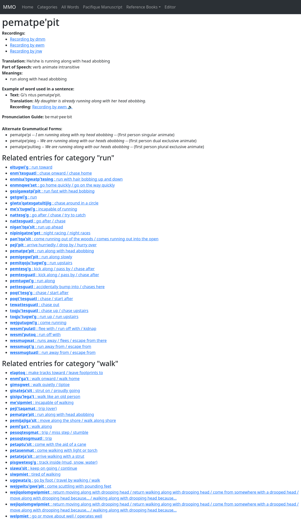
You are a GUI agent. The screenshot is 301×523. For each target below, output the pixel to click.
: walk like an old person (45, 396)
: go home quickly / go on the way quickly (62, 185)
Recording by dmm (27, 39)
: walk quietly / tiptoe (40, 384)
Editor (170, 7)
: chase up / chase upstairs (49, 310)
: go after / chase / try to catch (48, 215)
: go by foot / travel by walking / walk (55, 480)
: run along (32, 280)
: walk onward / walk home (44, 378)
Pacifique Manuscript (102, 7)
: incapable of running (43, 209)
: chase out (34, 304)
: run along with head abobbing (52, 251)
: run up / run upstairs (44, 316)
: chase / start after (39, 292)
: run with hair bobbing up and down (66, 179)
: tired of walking (35, 474)
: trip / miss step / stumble (49, 432)
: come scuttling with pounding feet (60, 486)
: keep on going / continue (43, 468)
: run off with (35, 334)
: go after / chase (38, 221)
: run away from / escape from (50, 346)
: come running (38, 322)
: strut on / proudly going (45, 390)
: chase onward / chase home (51, 173)
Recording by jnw (26, 51)
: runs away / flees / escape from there (58, 340)
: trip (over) (33, 408)
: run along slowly (41, 257)
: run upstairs (41, 262)
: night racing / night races (50, 233)
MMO (9, 6)
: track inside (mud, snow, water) (53, 462)
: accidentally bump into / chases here (57, 286)
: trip (31, 438)
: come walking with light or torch (53, 450)
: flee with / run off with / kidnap (53, 328)
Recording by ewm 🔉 (52, 107)
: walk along (31, 426)
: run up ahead (36, 227)
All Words (70, 7)
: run (23, 197)
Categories (47, 7)
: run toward (31, 167)
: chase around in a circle (54, 203)
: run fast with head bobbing (52, 191)
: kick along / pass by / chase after (52, 268)
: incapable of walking (42, 402)
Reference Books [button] (142, 7)
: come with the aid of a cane (48, 444)
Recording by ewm (27, 45)
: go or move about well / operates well (56, 516)
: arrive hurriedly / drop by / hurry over (53, 245)
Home (27, 7)
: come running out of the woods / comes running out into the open (84, 239)
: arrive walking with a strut (47, 456)
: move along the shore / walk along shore (63, 420)
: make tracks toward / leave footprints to (56, 372)
